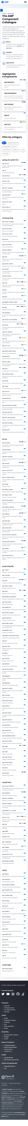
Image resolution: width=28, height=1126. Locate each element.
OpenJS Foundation (8, 1095)
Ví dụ (4, 1030)
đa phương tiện (7, 149)
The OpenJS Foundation (8, 1051)
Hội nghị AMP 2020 (7, 1064)
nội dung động (6, 146)
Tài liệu (4, 13)
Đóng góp (5, 1043)
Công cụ (5, 1034)
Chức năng (5, 1018)
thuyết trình (16, 149)
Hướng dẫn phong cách (8, 1072)
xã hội (23, 149)
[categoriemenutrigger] (6, 10)
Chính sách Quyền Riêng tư (15, 1089)
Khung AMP (6, 1012)
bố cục (14, 146)
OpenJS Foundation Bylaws (9, 1053)
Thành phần (11, 13)
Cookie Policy (4, 1091)
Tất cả (4, 143)
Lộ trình (5, 1045)
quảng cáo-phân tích (13, 143)
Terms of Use (4, 1089)
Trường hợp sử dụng (8, 1014)
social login (5, 153)
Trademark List (6, 1057)
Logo (4, 1074)
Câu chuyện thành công (8, 1016)
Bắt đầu (5, 1024)
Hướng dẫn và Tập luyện (9, 1026)
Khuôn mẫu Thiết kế (8, 1032)
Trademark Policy (7, 1055)
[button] (25, 2)
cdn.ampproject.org (19, 1118)
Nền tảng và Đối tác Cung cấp (10, 1041)
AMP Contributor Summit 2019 (10, 1066)
